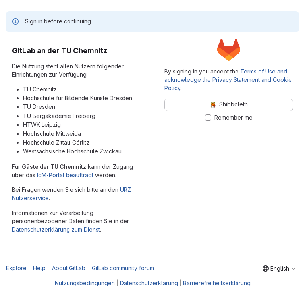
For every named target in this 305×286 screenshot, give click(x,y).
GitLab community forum (123, 268)
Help (39, 268)
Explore (16, 268)
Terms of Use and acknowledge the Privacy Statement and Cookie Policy (228, 79)
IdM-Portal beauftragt (65, 175)
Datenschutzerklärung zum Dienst (56, 229)
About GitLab (68, 268)
